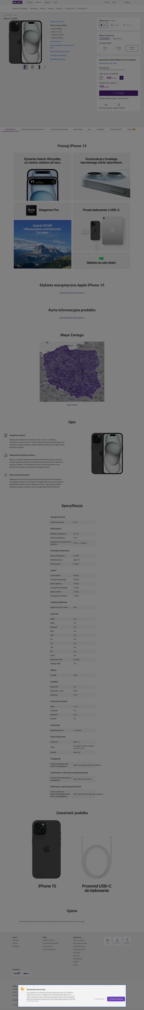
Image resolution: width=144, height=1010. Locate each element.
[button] (22, 989)
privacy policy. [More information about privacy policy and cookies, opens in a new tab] (33, 1001)
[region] (72, 996)
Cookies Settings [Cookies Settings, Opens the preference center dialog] (93, 999)
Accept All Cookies (113, 999)
